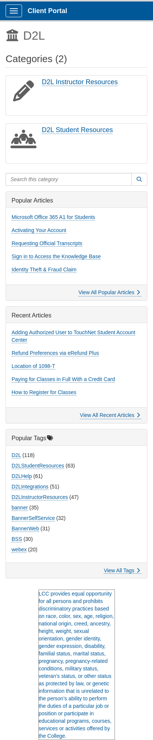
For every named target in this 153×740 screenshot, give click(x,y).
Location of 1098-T (33, 366)
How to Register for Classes (44, 392)
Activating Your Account (39, 230)
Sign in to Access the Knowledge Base (56, 256)
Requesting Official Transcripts (47, 243)
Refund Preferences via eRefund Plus (55, 353)
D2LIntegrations (30, 487)
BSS (17, 539)
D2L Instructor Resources (80, 82)
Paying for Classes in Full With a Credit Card (63, 379)
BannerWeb (25, 529)
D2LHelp (22, 476)
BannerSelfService (33, 518)
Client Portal (47, 11)
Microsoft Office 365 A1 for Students (53, 217)
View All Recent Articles (110, 415)
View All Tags (122, 570)
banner (20, 508)
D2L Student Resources (77, 130)
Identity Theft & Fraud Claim (44, 269)
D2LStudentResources (38, 466)
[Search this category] (69, 179)
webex (19, 549)
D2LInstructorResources (40, 497)
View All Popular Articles (109, 292)
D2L (16, 455)
